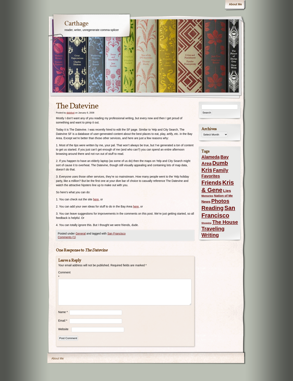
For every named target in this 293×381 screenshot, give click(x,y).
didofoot (70, 112)
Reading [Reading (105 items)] (212, 208)
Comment (63, 274)
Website (63, 329)
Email (62, 320)
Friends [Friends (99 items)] (211, 182)
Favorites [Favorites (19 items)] (210, 176)
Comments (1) (67, 237)
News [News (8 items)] (205, 202)
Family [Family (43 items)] (220, 170)
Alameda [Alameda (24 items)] (210, 157)
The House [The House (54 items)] (225, 222)
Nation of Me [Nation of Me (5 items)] (223, 195)
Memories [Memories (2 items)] (207, 195)
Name (63, 312)
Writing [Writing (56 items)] (210, 235)
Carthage (76, 23)
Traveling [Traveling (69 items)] (212, 228)
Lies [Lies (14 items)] (227, 191)
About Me (235, 4)
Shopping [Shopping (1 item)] (206, 223)
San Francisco (116, 233)
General (80, 233)
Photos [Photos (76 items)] (220, 201)
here (96, 199)
